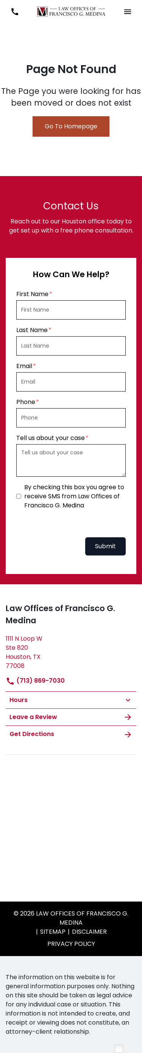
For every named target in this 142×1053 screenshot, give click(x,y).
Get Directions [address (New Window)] (71, 734)
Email (24, 366)
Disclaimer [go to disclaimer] (89, 931)
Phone (25, 402)
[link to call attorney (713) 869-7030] (14, 11)
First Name (32, 294)
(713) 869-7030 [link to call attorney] (35, 680)
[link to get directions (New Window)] (71, 651)
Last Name (32, 330)
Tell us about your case (50, 438)
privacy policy (71, 943)
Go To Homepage (71, 126)
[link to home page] (71, 11)
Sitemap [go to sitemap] (53, 931)
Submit (105, 546)
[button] (127, 11)
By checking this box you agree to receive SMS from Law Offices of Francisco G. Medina (74, 496)
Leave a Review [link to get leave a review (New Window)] (71, 717)
